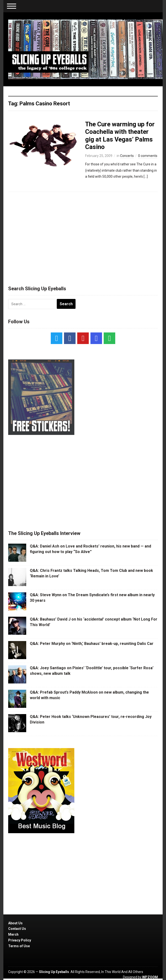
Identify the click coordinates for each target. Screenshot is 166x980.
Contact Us (17, 929)
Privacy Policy (19, 940)
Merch (13, 934)
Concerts (127, 156)
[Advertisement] (83, 236)
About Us (15, 923)
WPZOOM (150, 977)
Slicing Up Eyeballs (54, 972)
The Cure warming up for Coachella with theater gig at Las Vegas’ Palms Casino (120, 135)
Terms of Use (19, 946)
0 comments (147, 156)
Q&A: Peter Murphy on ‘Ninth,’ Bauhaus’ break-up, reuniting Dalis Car (91, 643)
